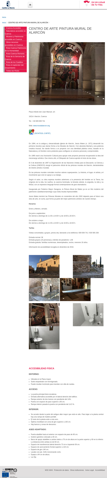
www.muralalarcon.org (41, 126)
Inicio (4, 17)
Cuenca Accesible (13, 28)
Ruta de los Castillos (14, 62)
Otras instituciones (77, 470)
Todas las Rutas (12, 71)
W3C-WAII (49, 470)
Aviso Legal (89, 470)
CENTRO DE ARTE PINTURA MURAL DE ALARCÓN (28, 23)
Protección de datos (61, 470)
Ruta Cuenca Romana (15, 54)
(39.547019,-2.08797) (42, 133)
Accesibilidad (100, 470)
